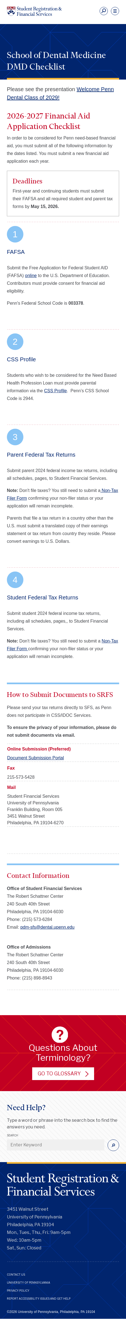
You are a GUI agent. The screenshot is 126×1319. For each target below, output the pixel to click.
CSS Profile (55, 390)
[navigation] (115, 11)
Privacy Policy (18, 1290)
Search (12, 1135)
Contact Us (16, 1274)
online (31, 275)
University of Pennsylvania (28, 1282)
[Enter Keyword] (55, 1144)
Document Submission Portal (35, 757)
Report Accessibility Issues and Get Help (38, 1298)
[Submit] (113, 1145)
